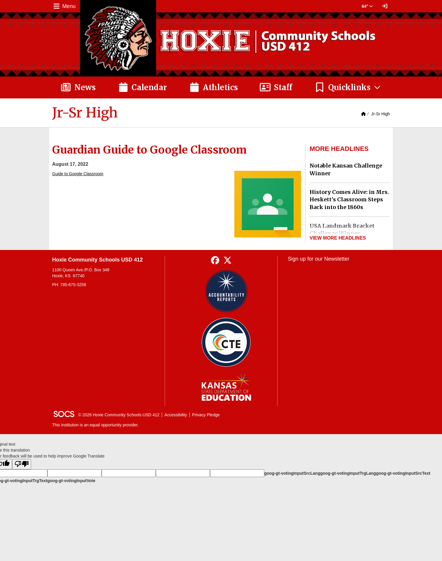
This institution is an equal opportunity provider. (95, 425)
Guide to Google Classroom (77, 173)
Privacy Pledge (206, 414)
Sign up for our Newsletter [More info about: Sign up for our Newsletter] (318, 259)
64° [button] (367, 6)
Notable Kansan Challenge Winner (346, 169)
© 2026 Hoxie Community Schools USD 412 (118, 414)
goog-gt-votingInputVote (71, 480)
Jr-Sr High (380, 113)
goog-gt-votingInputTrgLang (348, 473)
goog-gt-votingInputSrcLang (292, 473)
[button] (348, 87)
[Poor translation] (21, 464)
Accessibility (175, 414)
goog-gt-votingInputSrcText (403, 473)
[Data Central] (226, 342)
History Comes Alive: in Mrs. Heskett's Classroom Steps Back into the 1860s (349, 200)
